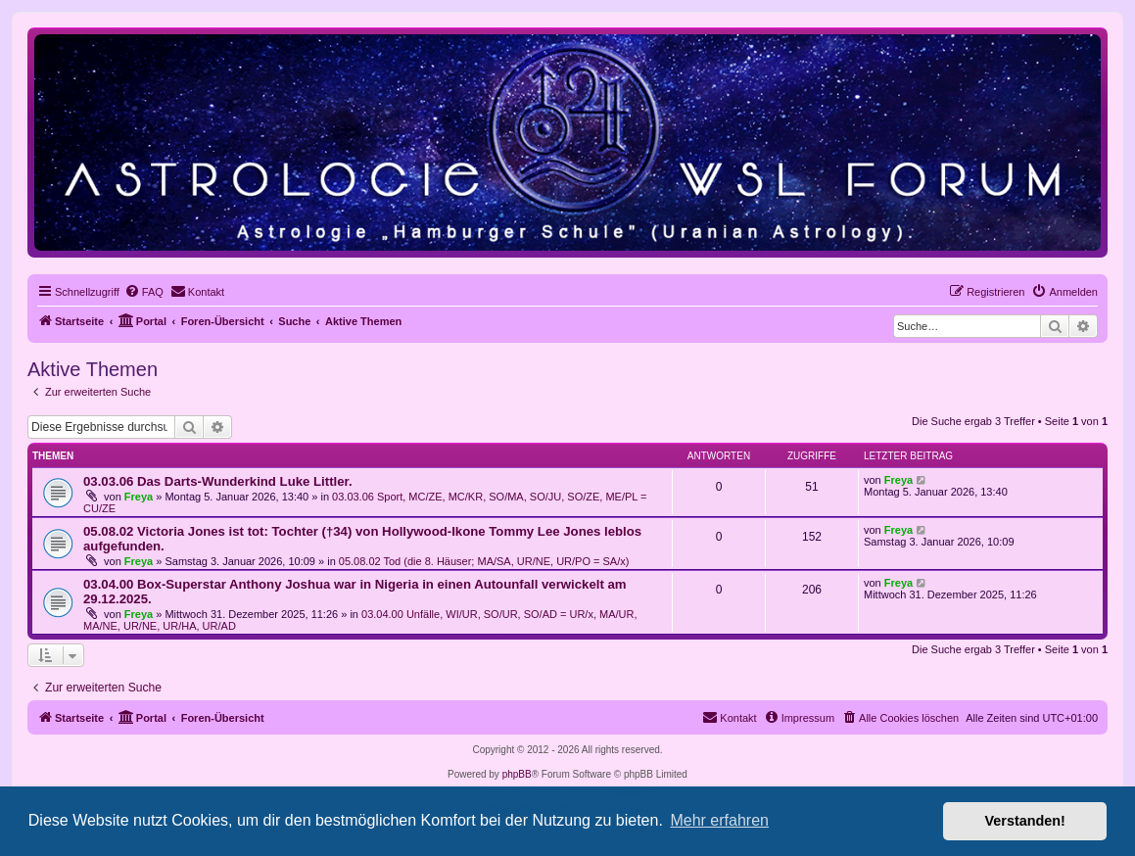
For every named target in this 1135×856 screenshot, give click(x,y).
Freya (138, 496)
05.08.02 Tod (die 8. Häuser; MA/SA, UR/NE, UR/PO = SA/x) (484, 561)
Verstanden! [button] (1025, 821)
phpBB (517, 774)
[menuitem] (144, 292)
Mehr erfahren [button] (719, 820)
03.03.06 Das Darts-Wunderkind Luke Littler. (218, 481)
